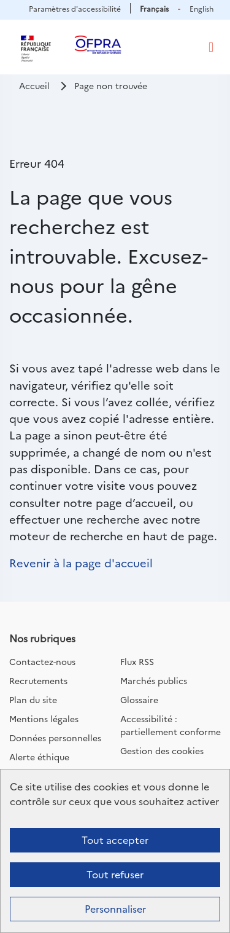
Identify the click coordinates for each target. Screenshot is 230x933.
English (201, 8)
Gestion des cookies (162, 750)
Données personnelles (55, 737)
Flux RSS (137, 661)
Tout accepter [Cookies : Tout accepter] (115, 839)
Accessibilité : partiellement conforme (170, 725)
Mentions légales (44, 718)
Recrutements (38, 680)
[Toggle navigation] (211, 47)
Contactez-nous (42, 661)
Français (154, 8)
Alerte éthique (39, 756)
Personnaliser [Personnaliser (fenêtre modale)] (115, 908)
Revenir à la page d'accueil (81, 562)
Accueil (34, 85)
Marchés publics (153, 680)
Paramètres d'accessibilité (75, 8)
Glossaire (139, 699)
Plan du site (33, 699)
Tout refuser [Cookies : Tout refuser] (115, 874)
